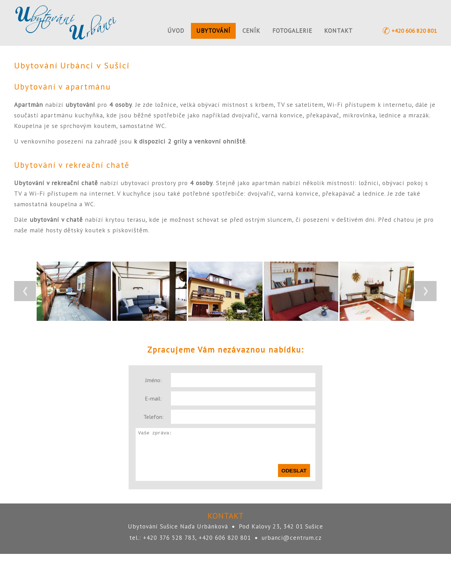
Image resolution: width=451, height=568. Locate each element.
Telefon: (153, 416)
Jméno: (153, 380)
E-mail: (153, 398)
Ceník (251, 31)
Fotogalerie (292, 31)
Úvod (175, 31)
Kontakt (338, 31)
